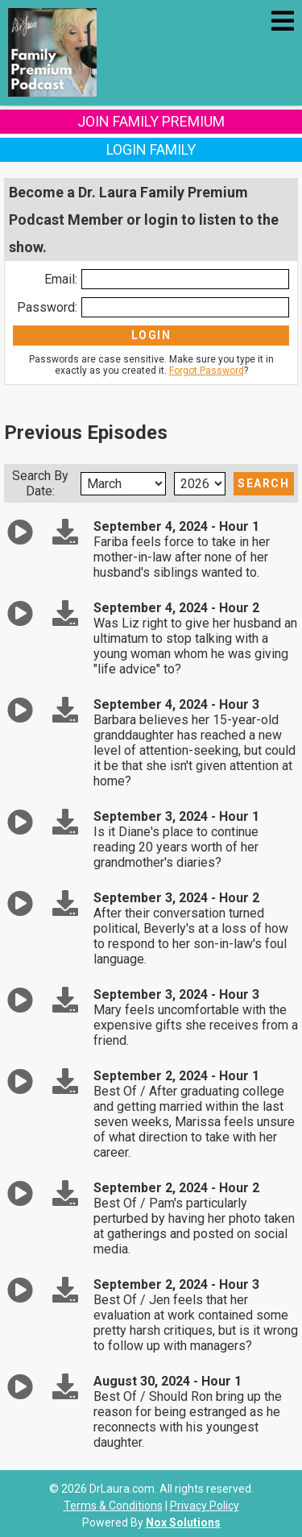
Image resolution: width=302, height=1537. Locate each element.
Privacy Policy (204, 1505)
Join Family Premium (151, 121)
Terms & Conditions (113, 1505)
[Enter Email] (185, 279)
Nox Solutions (183, 1522)
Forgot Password (206, 370)
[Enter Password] (185, 307)
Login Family (151, 149)
